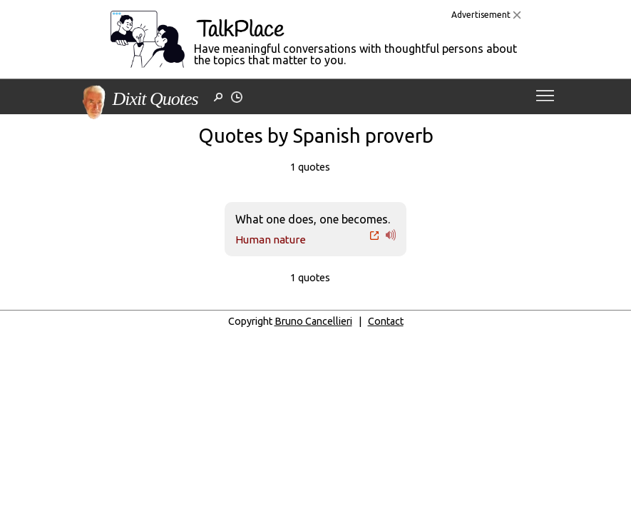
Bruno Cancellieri (313, 321)
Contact (386, 321)
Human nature (270, 239)
